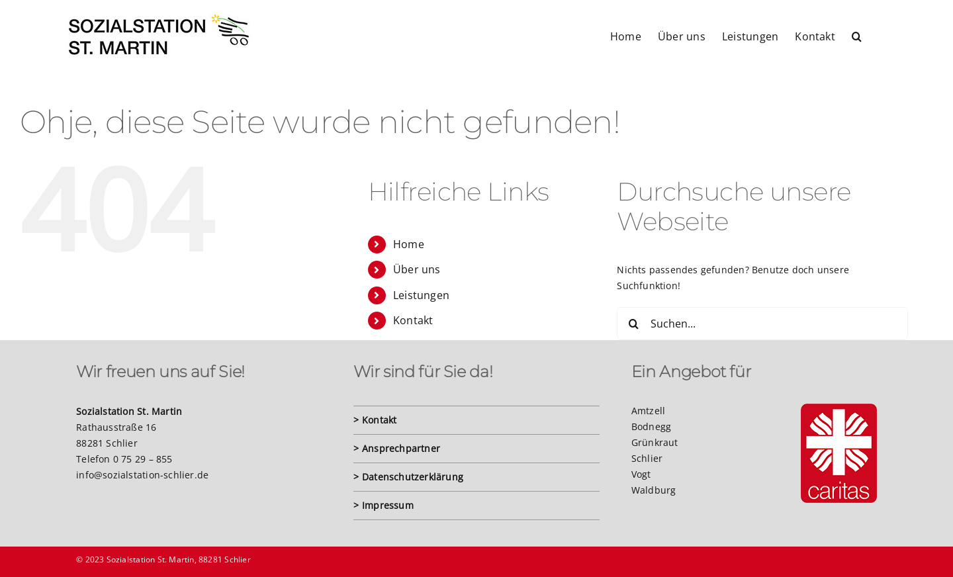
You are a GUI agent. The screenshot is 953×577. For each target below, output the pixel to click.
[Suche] (633, 323)
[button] (857, 35)
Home (408, 244)
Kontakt (413, 320)
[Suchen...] (762, 323)
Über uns (417, 269)
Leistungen (421, 295)
